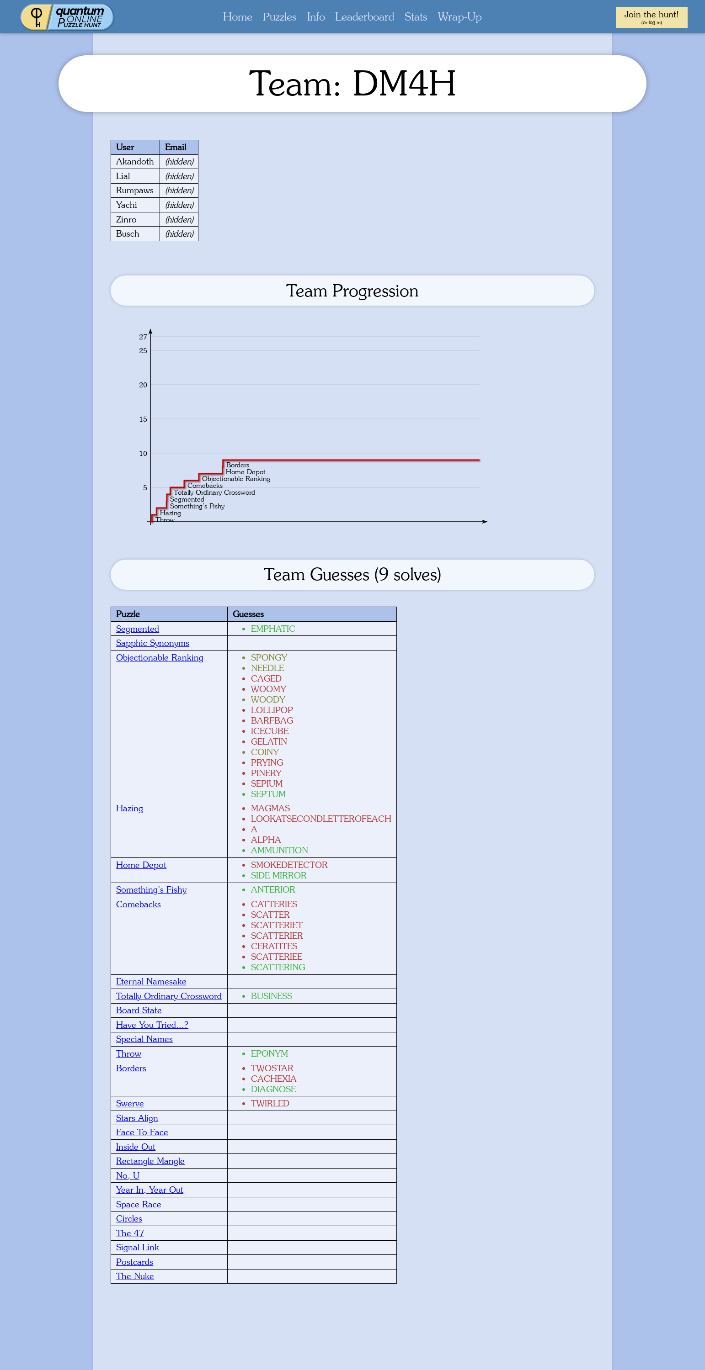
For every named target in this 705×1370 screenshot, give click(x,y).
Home (237, 17)
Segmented (137, 629)
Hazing (129, 808)
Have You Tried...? (152, 1025)
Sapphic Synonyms (152, 643)
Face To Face (142, 1132)
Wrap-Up (460, 17)
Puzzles (280, 17)
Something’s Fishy (151, 889)
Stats (416, 17)
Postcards (134, 1262)
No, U (127, 1175)
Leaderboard (364, 17)
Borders (131, 1068)
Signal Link (137, 1247)
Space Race (138, 1204)
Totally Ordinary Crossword (169, 996)
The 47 (130, 1233)
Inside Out (135, 1147)
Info (316, 17)
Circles (129, 1218)
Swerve (130, 1103)
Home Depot (141, 865)
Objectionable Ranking (159, 657)
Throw (128, 1053)
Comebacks (138, 904)
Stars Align (137, 1118)
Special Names (144, 1039)
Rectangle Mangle (150, 1161)
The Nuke (135, 1276)
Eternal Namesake (151, 981)
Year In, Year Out (149, 1190)
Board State (139, 1010)
